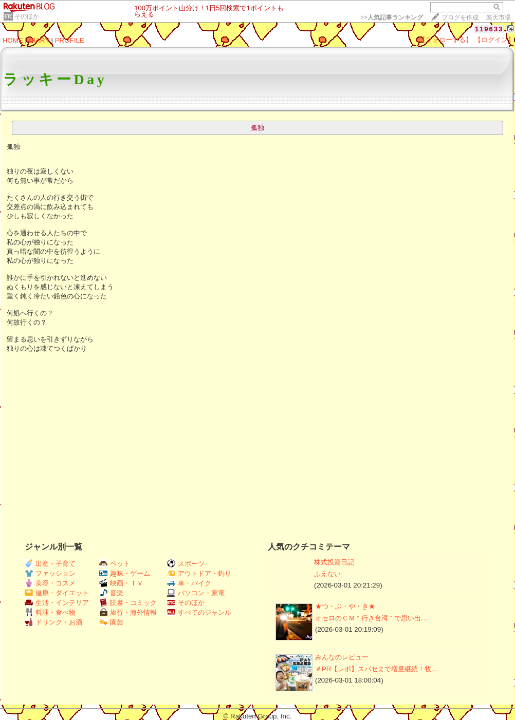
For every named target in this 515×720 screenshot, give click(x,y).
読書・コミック (128, 603)
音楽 (111, 593)
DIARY (39, 40)
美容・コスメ (50, 583)
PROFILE (69, 40)
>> (391, 17)
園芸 (111, 622)
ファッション (50, 573)
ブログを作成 (460, 17)
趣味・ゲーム (124, 573)
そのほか (26, 16)
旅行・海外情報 (128, 612)
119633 (489, 29)
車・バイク (189, 583)
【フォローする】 (445, 40)
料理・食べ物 (50, 612)
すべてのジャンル (199, 612)
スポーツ (186, 563)
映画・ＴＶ (121, 583)
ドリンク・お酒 (53, 622)
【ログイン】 (494, 40)
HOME (13, 40)
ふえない (327, 574)
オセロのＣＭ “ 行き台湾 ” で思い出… (371, 618)
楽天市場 (498, 17)
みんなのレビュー (342, 657)
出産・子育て (50, 563)
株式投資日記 (334, 562)
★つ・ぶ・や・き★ (345, 606)
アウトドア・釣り (199, 573)
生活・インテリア (57, 603)
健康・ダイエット (57, 593)
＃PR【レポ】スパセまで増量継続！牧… (376, 669)
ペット (114, 563)
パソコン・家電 (196, 593)
